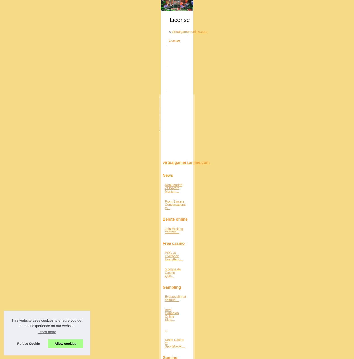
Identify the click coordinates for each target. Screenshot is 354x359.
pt (119, 354)
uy (124, 354)
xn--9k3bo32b (142, 354)
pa (108, 354)
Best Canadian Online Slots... (68, 273)
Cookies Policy (127, 349)
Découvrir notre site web (100, 349)
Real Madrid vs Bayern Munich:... (71, 181)
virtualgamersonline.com (131, 122)
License (158, 122)
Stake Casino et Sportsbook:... (69, 293)
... (48, 283)
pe (114, 354)
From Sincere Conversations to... (71, 191)
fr (93, 354)
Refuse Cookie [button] (28, 343)
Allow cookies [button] (65, 343)
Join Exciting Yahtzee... (64, 212)
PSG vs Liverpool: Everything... (69, 232)
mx (103, 354)
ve (130, 354)
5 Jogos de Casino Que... (65, 242)
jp (97, 354)
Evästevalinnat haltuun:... (65, 263)
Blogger (158, 349)
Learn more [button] (47, 332)
